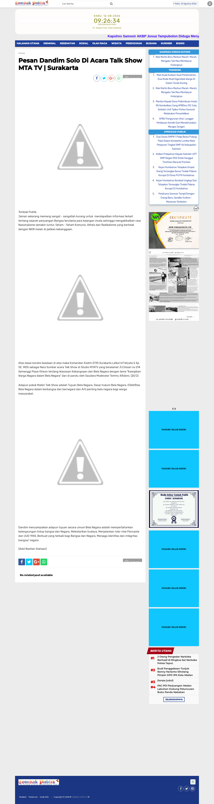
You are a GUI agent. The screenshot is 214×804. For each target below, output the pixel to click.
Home (21, 53)
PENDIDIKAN (134, 43)
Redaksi (22, 797)
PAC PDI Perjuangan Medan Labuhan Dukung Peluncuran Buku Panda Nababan (175, 689)
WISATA (116, 43)
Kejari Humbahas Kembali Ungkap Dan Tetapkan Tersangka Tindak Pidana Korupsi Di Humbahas (176, 184)
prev (172, 409)
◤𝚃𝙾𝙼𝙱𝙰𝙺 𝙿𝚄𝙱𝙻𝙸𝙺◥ (79, 797)
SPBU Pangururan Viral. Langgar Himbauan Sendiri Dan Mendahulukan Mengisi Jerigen (176, 122)
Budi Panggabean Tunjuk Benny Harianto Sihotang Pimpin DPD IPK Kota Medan (175, 672)
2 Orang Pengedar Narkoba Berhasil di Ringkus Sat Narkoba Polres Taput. (177, 660)
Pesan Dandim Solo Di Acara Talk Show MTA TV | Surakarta (80, 64)
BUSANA (151, 43)
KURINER (166, 43)
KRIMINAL (49, 43)
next (175, 409)
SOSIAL (83, 43)
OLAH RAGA (99, 43)
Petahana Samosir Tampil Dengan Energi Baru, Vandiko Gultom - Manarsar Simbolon (176, 197)
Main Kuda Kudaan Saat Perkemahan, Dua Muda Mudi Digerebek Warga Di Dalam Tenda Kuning (176, 79)
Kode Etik (44, 797)
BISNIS (180, 43)
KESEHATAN (67, 43)
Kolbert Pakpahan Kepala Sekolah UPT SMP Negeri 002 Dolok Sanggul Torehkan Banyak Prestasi (176, 158)
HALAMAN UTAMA (28, 43)
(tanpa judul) (165, 680)
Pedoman (33, 797)
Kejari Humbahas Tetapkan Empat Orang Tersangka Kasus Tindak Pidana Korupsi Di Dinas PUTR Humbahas (176, 171)
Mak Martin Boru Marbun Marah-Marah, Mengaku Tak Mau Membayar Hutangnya (176, 61)
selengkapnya (174, 699)
